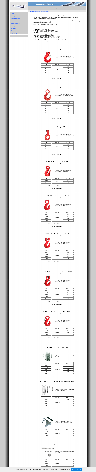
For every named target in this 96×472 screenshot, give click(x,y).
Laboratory (54, 8)
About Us (45, 8)
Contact (63, 8)
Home (38, 8)
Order (76, 8)
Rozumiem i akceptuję (76, 469)
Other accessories (15, 30)
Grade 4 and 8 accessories (17, 21)
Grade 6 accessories (15, 18)
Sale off (12, 35)
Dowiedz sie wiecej (65, 469)
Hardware (13, 28)
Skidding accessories (15, 26)
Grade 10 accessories (15, 23)
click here (65, 76)
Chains (12, 13)
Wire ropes (13, 16)
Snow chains (14, 33)
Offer (70, 8)
